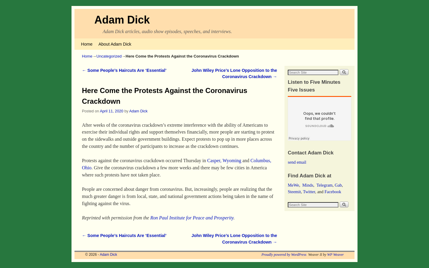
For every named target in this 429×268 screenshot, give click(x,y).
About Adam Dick (114, 44)
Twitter (309, 191)
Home (86, 44)
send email (297, 162)
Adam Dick (122, 20)
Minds (307, 185)
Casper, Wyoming (224, 160)
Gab (338, 185)
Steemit (294, 191)
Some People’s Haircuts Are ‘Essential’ (124, 70)
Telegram (324, 185)
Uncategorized (109, 56)
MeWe (293, 185)
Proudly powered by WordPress (284, 254)
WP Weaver (335, 254)
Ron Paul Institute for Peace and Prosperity (191, 217)
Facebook (332, 191)
